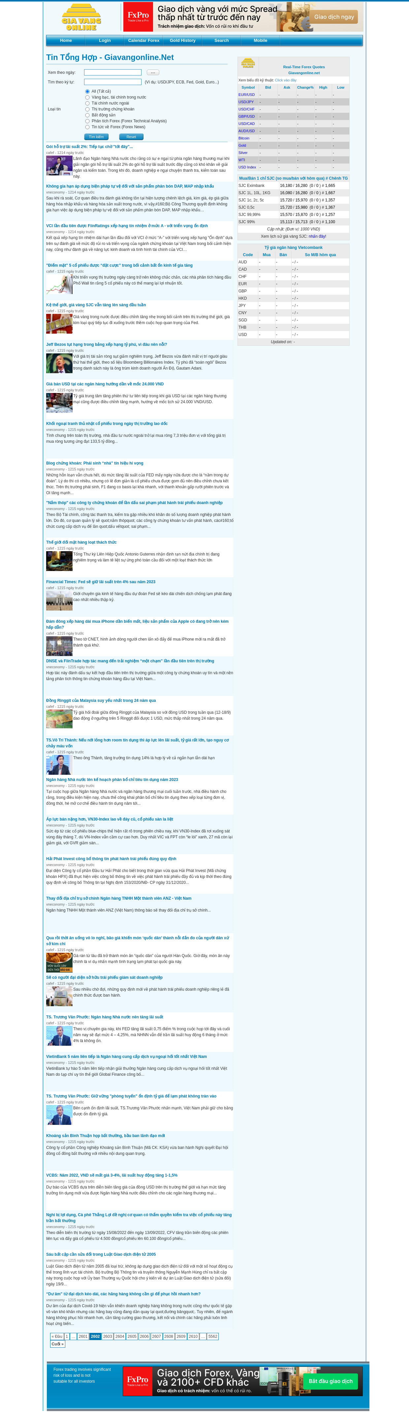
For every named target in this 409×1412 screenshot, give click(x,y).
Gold (242, 145)
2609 (180, 1336)
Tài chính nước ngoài (106, 103)
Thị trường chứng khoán (109, 109)
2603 (107, 1336)
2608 (168, 1336)
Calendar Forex (144, 40)
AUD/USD (246, 131)
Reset (131, 137)
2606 (144, 1336)
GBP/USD (246, 116)
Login (104, 40)
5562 (212, 1336)
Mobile (260, 40)
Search (221, 40)
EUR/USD (246, 95)
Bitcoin (243, 138)
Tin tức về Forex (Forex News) (114, 127)
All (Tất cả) (97, 91)
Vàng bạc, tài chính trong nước (115, 97)
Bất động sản (99, 115)
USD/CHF (246, 109)
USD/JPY (246, 102)
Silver (243, 153)
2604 (119, 1336)
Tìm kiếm (96, 137)
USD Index (247, 167)
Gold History (183, 40)
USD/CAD (246, 124)
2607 (156, 1336)
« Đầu (57, 1336)
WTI (241, 160)
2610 (193, 1336)
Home (66, 40)
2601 (83, 1336)
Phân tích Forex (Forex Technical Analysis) (125, 121)
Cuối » (58, 1344)
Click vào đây (286, 80)
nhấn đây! (317, 236)
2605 (132, 1336)
